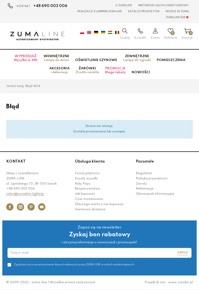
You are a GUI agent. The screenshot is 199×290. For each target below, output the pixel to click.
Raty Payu (82, 183)
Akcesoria (59, 70)
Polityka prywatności (151, 178)
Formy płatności (87, 173)
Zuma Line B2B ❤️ (177, 17)
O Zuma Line (123, 5)
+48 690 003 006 (50, 6)
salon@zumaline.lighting (25, 193)
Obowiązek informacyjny (155, 193)
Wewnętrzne (56, 58)
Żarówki (87, 70)
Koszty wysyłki (86, 178)
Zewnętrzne (137, 58)
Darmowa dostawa (90, 209)
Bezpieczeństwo (87, 188)
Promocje (115, 70)
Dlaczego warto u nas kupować (99, 204)
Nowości (141, 72)
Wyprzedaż (26, 58)
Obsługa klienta (90, 161)
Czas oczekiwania (89, 199)
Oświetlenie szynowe (96, 60)
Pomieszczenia (171, 60)
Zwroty (141, 183)
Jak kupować (85, 193)
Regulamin (144, 173)
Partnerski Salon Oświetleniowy (163, 5)
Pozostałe (145, 161)
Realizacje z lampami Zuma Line (99, 11)
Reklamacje (145, 188)
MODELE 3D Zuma (177, 11)
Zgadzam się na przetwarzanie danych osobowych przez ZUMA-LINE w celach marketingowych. (74, 264)
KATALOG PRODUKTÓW (144, 11)
